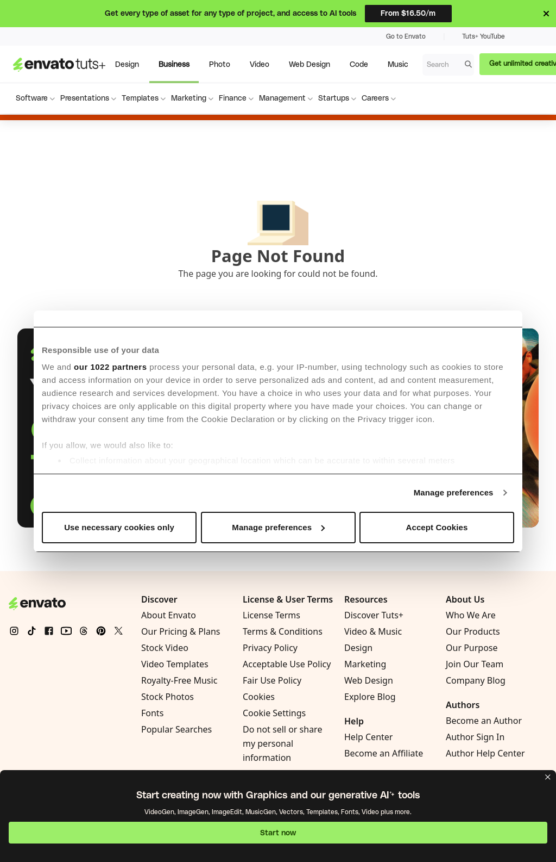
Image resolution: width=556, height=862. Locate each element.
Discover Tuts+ (373, 615)
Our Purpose (472, 648)
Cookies (259, 697)
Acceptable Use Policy (287, 664)
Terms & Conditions (283, 631)
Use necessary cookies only (119, 527)
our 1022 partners (110, 366)
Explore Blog (370, 697)
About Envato (168, 615)
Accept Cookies (437, 527)
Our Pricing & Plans (180, 631)
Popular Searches (176, 729)
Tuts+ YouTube (483, 36)
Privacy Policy (270, 648)
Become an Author (484, 721)
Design (358, 648)
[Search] (468, 64)
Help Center (368, 737)
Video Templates (174, 664)
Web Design (368, 680)
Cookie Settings (274, 713)
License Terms (271, 615)
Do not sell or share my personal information (282, 743)
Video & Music (373, 631)
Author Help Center (485, 753)
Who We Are (471, 615)
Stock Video (164, 648)
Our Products (473, 631)
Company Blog (476, 680)
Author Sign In (475, 737)
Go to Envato (406, 36)
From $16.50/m (408, 13)
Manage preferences (454, 492)
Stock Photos (167, 697)
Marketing (365, 664)
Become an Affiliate (383, 753)
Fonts (152, 713)
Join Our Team (474, 664)
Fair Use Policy (272, 680)
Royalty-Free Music (179, 680)
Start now (278, 833)
